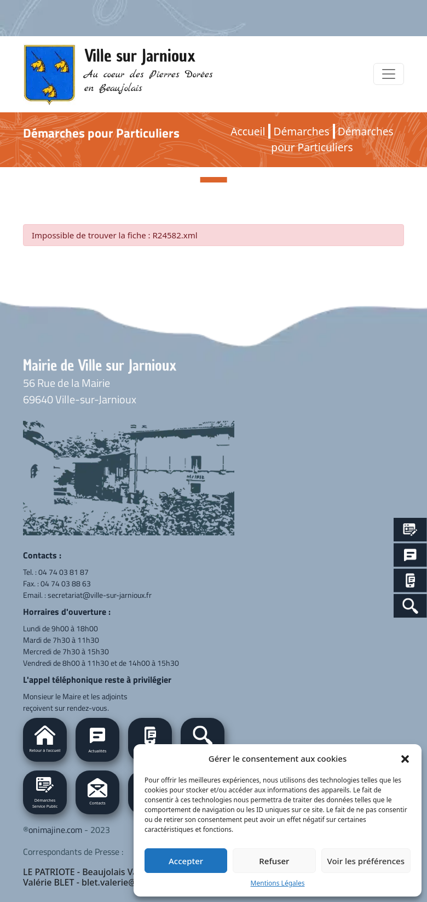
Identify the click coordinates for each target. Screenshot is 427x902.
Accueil (247, 131)
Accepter (186, 860)
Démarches (301, 131)
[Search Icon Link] (410, 606)
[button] (405, 758)
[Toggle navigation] (388, 74)
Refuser (274, 860)
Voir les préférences (366, 860)
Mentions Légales (278, 883)
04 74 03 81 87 (63, 572)
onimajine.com (55, 829)
